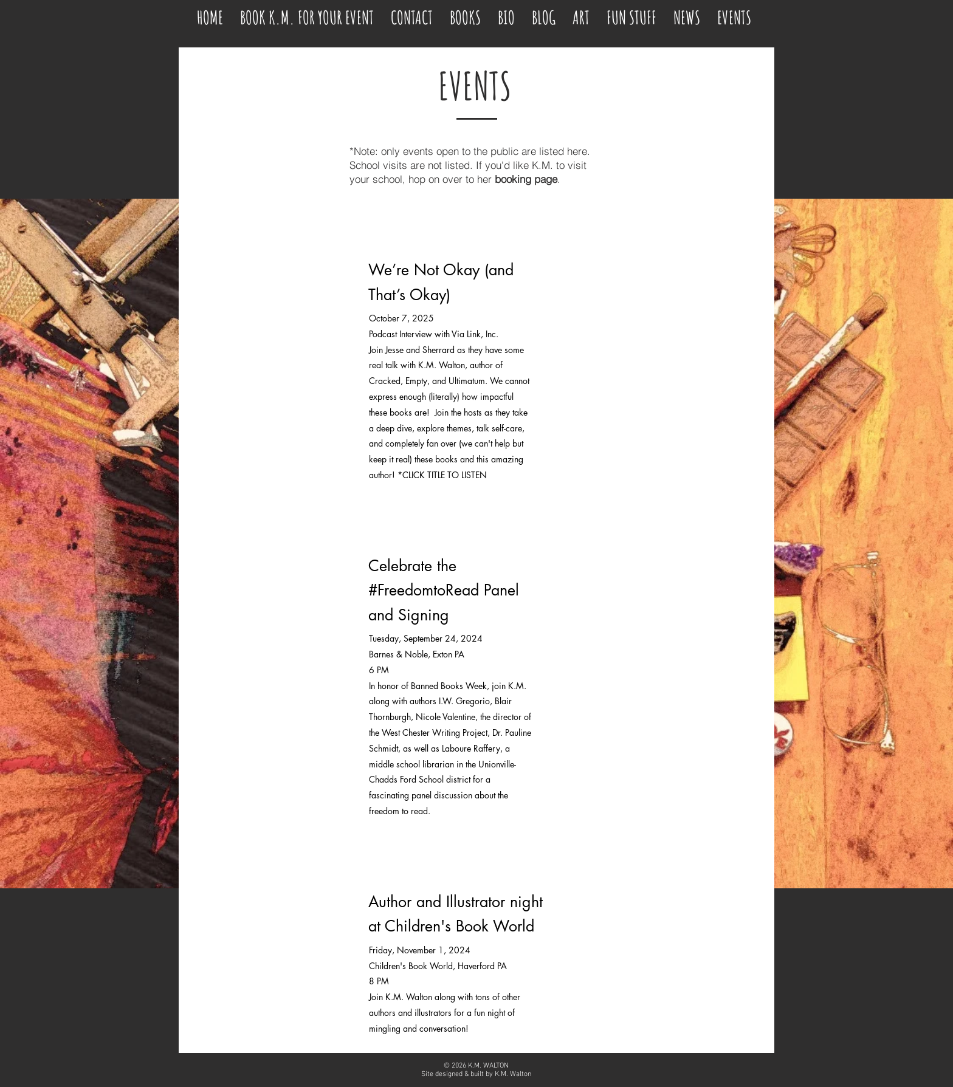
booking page (526, 179)
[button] (631, 12)
